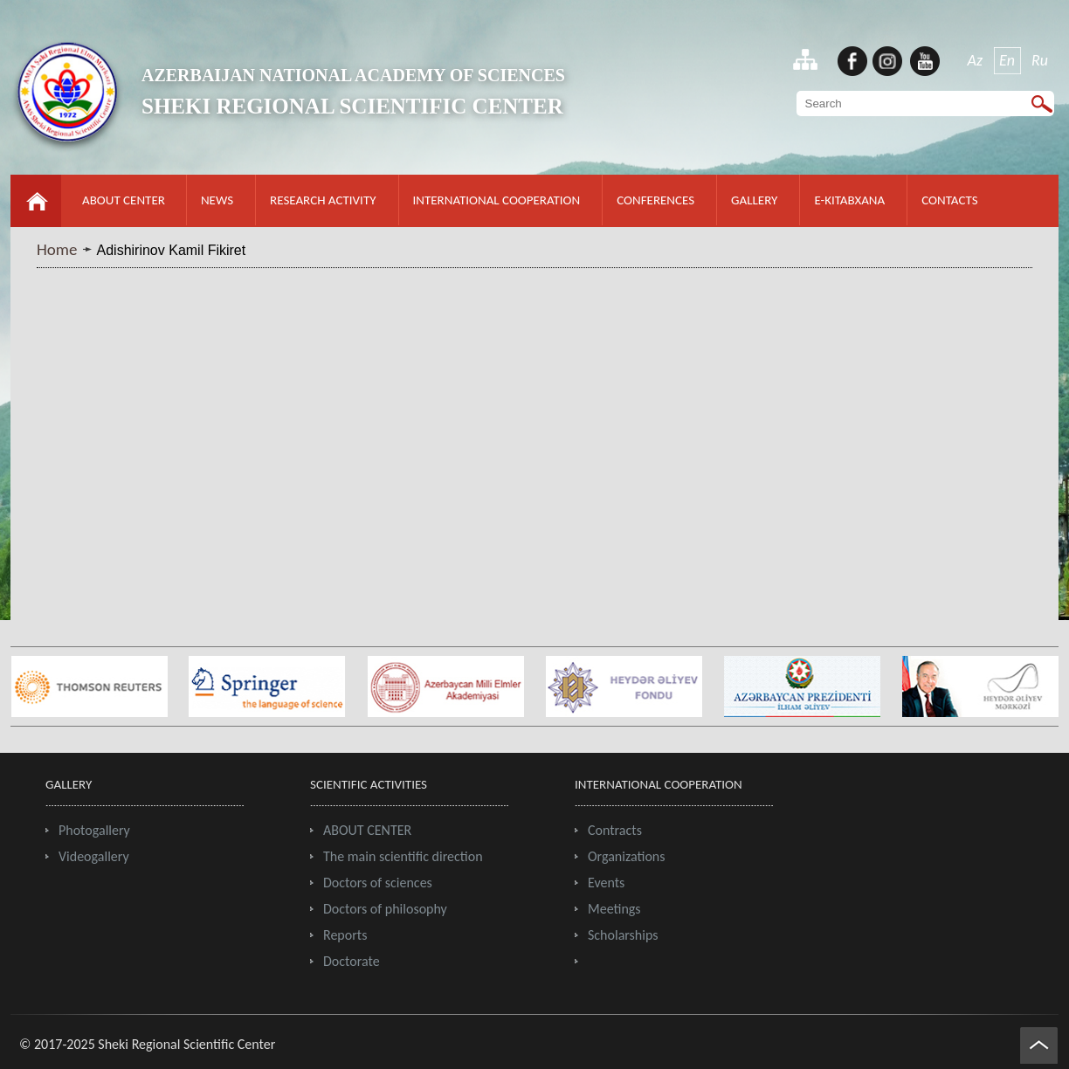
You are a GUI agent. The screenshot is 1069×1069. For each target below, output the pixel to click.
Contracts (615, 830)
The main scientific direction (403, 856)
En (1007, 60)
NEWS (217, 200)
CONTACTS (949, 200)
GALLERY (754, 200)
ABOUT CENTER (123, 200)
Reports (345, 935)
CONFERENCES (655, 200)
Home (57, 249)
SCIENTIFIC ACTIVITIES (368, 784)
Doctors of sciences (377, 882)
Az (975, 60)
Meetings (614, 908)
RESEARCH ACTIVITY (323, 200)
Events (606, 882)
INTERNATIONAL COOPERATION (497, 200)
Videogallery (94, 856)
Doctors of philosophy (385, 908)
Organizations (627, 856)
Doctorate (351, 961)
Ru (1039, 60)
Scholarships (623, 935)
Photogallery (94, 830)
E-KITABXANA (849, 200)
